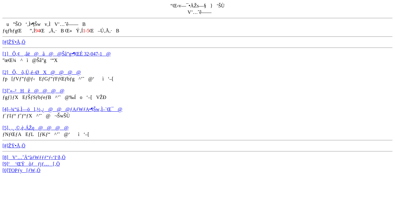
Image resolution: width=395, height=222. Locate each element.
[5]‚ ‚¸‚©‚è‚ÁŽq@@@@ (35, 127)
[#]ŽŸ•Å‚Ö (13, 42)
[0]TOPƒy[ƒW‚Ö (21, 170)
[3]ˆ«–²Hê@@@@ (33, 90)
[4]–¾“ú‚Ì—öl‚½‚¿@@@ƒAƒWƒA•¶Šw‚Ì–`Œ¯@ (62, 109)
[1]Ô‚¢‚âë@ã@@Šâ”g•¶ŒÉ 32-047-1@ (56, 53)
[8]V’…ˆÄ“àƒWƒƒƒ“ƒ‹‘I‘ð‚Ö (33, 157)
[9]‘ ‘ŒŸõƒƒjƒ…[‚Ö (31, 163)
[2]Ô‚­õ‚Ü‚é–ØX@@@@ (41, 72)
